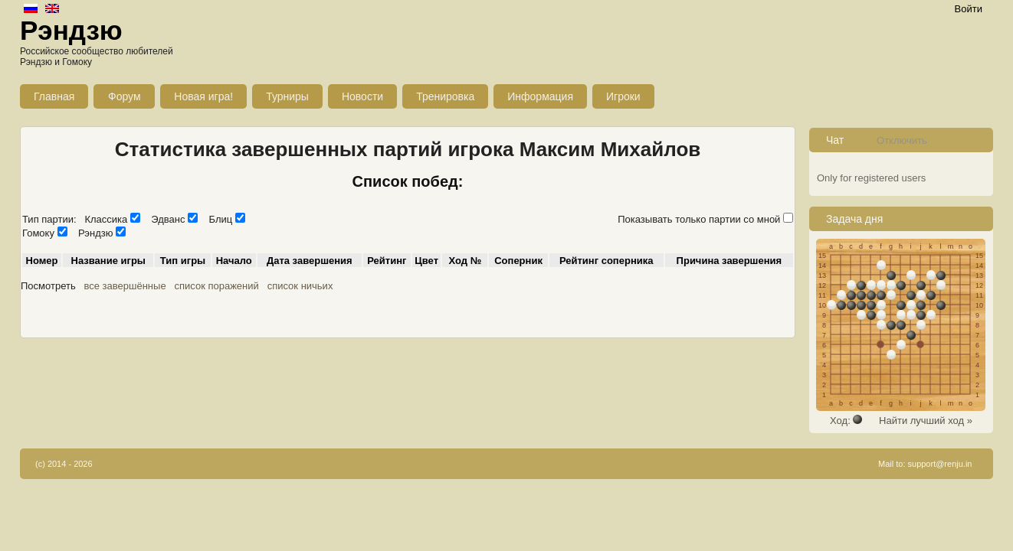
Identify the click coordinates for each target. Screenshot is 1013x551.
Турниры (287, 96)
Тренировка (445, 96)
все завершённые (125, 286)
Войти (968, 9)
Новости (362, 96)
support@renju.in (940, 463)
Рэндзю (71, 30)
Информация (540, 96)
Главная (54, 96)
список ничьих (300, 286)
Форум (124, 96)
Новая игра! (203, 96)
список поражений (216, 286)
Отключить (902, 140)
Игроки (623, 96)
